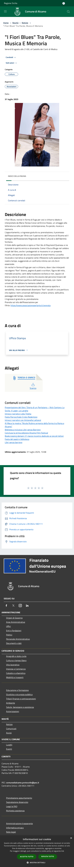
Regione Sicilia (10, 3)
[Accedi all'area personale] (63, 3)
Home (6, 22)
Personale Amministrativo (18, 639)
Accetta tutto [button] (26, 856)
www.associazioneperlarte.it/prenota (34, 305)
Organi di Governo (14, 617)
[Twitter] (13, 605)
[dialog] (37, 851)
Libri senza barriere (13, 442)
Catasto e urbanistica (15, 673)
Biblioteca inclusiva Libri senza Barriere (23, 429)
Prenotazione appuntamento (19, 798)
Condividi (11, 57)
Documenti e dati (14, 643)
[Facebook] (6, 605)
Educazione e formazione (17, 690)
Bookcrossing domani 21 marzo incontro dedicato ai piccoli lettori (34, 436)
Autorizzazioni (12, 711)
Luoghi (9, 744)
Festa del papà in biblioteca (17, 439)
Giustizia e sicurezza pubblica (19, 694)
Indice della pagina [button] (17, 176)
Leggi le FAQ (11, 806)
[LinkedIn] (27, 605)
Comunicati (11, 728)
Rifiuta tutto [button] (47, 856)
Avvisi (9, 732)
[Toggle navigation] (5, 11)
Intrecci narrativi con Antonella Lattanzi (23, 420)
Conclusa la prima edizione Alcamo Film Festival (26, 432)
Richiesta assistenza (15, 810)
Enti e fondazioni (13, 630)
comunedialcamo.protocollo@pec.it (22, 782)
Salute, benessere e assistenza (20, 707)
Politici (9, 634)
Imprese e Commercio (16, 668)
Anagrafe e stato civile (16, 656)
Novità (15, 22)
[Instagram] (20, 605)
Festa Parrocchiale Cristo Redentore (21, 417)
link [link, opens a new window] (62, 851)
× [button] (71, 838)
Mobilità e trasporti (14, 677)
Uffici (8, 626)
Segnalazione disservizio (17, 802)
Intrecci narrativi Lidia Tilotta (18, 413)
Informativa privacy (15, 827)
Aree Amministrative (15, 622)
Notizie (25, 22)
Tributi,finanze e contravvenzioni (21, 698)
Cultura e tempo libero (16, 660)
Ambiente (10, 703)
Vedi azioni (12, 63)
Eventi (9, 749)
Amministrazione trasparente (19, 823)
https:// (14, 305)
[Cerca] (68, 11)
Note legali (11, 832)
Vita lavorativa (12, 664)
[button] (37, 862)
